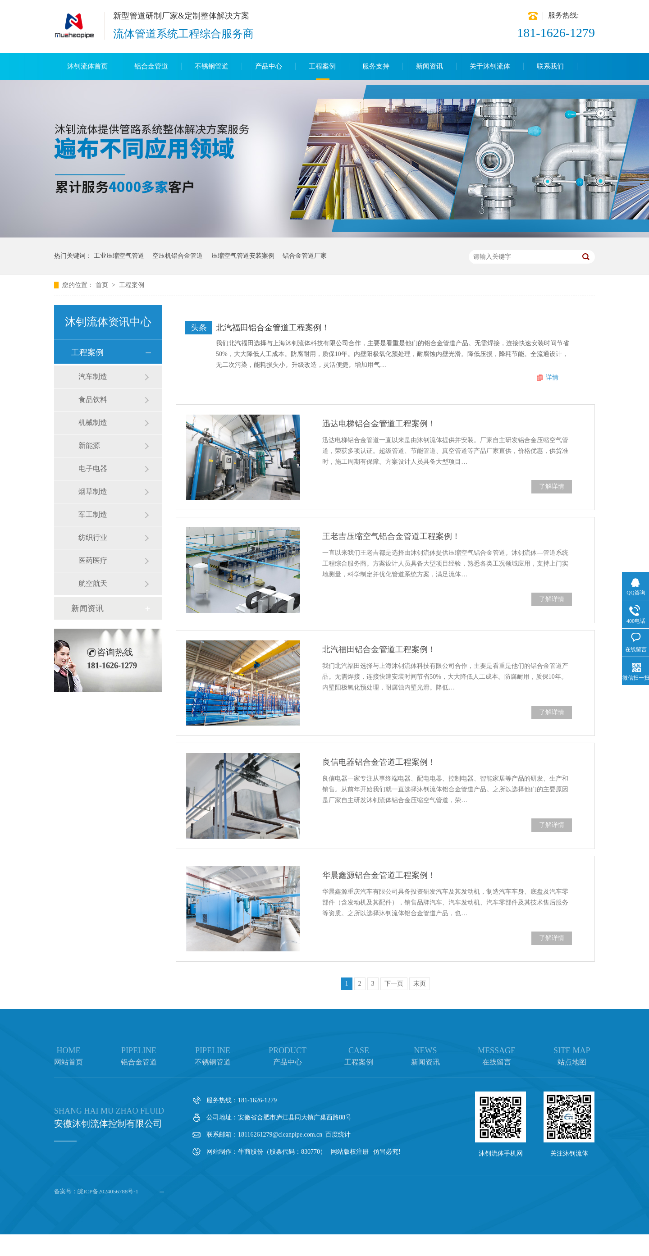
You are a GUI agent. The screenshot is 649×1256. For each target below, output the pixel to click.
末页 (419, 983)
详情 (552, 377)
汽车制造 (92, 376)
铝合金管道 (151, 66)
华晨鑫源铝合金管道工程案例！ (379, 875)
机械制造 (92, 422)
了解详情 (551, 486)
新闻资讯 (429, 66)
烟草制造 (92, 491)
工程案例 (322, 66)
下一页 (393, 983)
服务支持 (375, 66)
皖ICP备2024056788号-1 (108, 1191)
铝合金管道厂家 (305, 255)
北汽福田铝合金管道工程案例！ (272, 327)
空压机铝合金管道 (177, 255)
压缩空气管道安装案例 (242, 255)
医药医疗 (92, 560)
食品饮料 (92, 399)
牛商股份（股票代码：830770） (282, 1151)
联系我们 (550, 66)
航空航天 (92, 583)
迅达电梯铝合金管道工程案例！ (379, 423)
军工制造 (92, 514)
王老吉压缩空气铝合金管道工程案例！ (391, 536)
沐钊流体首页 (87, 66)
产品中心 (268, 66)
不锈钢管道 (212, 66)
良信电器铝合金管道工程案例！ (379, 762)
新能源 (89, 445)
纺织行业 (92, 537)
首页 (103, 285)
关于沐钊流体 (490, 66)
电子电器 (92, 468)
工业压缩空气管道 (119, 255)
